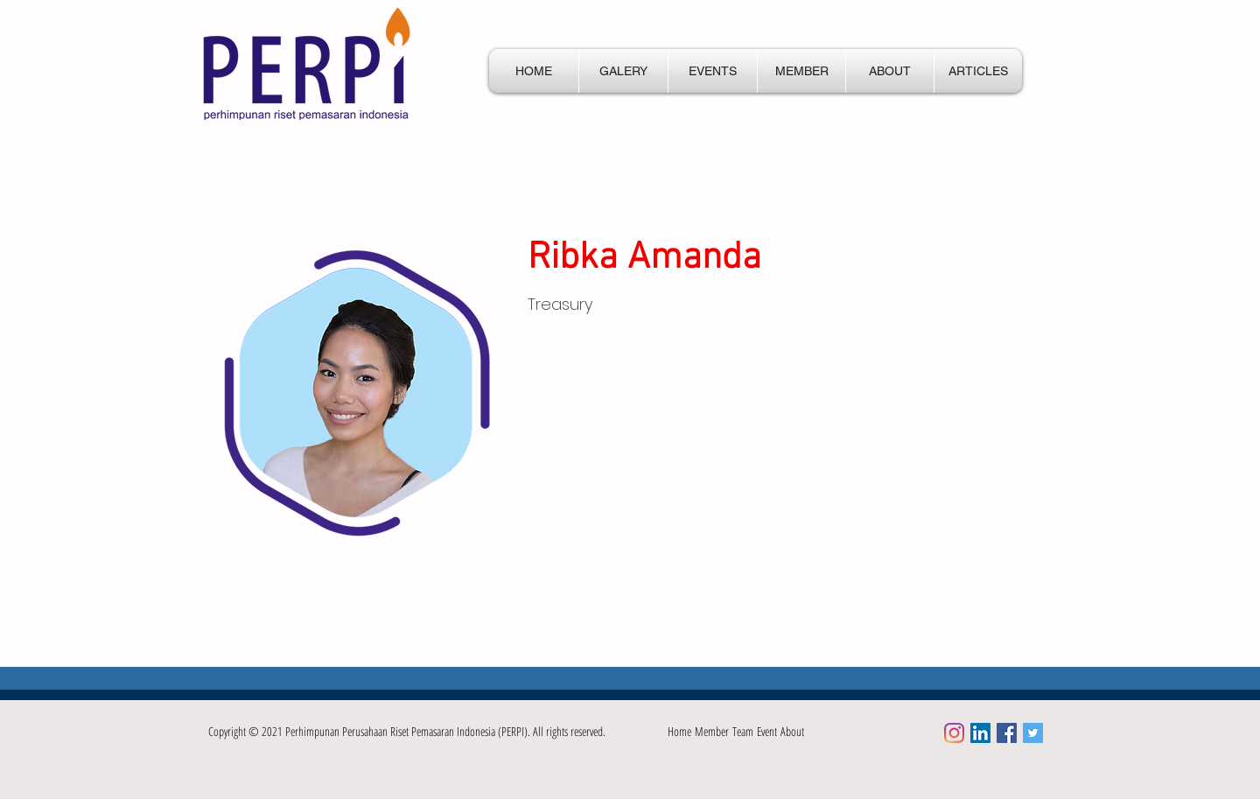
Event (768, 731)
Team (744, 731)
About (792, 731)
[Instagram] (954, 733)
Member (713, 731)
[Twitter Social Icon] (1033, 733)
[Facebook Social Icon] (1007, 733)
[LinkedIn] (980, 733)
